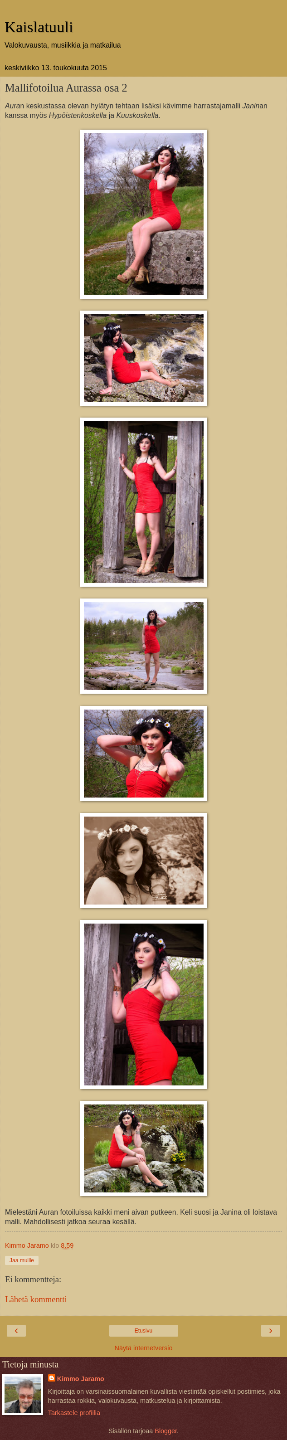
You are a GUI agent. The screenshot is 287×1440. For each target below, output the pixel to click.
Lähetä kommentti (36, 1299)
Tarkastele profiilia (74, 1412)
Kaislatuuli (39, 26)
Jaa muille (22, 1260)
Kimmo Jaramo (80, 1378)
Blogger (166, 1431)
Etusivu (143, 1331)
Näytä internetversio (144, 1348)
